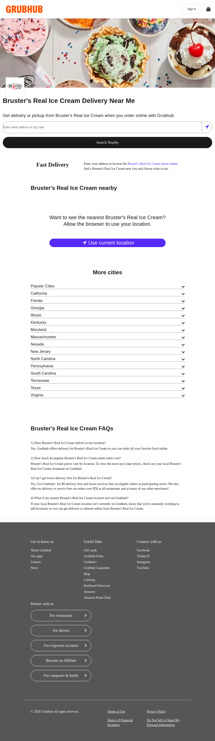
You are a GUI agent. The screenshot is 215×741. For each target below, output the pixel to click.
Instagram (143, 562)
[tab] (107, 286)
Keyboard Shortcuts (97, 585)
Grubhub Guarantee (97, 568)
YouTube (143, 568)
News (34, 568)
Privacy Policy (156, 711)
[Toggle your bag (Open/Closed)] (208, 9)
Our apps (37, 556)
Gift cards (90, 550)
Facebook (143, 550)
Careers (36, 562)
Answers (89, 592)
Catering (89, 580)
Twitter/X (143, 556)
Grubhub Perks (94, 556)
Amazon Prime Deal (97, 597)
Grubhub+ (90, 562)
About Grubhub (41, 550)
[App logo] (24, 9)
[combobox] (102, 127)
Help (87, 574)
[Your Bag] (208, 9)
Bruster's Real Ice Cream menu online (153, 164)
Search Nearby (107, 142)
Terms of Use (116, 711)
